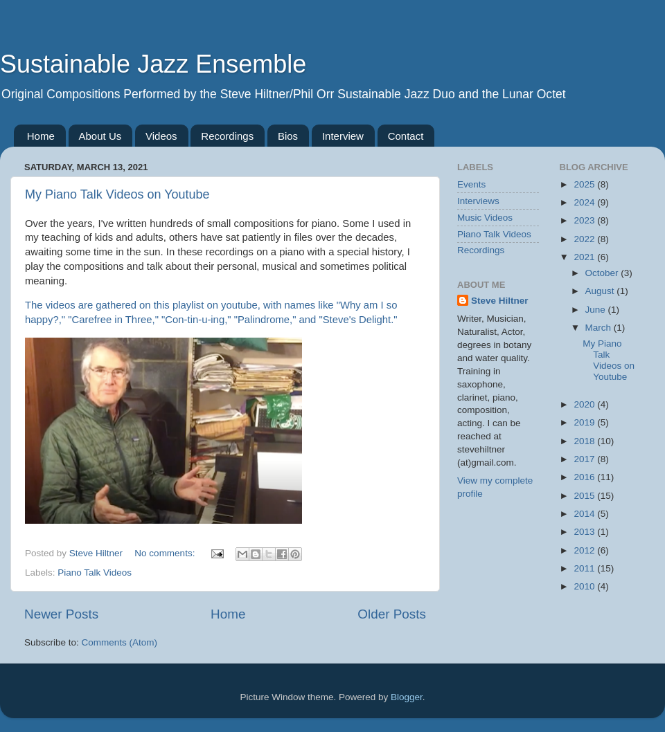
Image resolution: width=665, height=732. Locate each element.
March (599, 327)
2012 (585, 550)
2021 (585, 257)
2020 (585, 404)
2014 (585, 514)
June (596, 309)
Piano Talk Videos (94, 572)
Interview (343, 136)
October (603, 273)
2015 (585, 496)
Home (41, 136)
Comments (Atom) (120, 642)
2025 (585, 184)
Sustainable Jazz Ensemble (153, 64)
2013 (585, 532)
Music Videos (485, 217)
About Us (100, 136)
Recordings (227, 136)
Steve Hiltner (500, 300)
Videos (161, 136)
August (601, 291)
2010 (585, 586)
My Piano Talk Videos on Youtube (117, 194)
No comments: (165, 553)
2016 (585, 477)
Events (471, 184)
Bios (288, 136)
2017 (585, 459)
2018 (585, 441)
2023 (585, 220)
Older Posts (391, 614)
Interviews (478, 201)
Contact (406, 136)
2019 (585, 422)
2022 (585, 239)
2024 (585, 202)
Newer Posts (61, 614)
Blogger (407, 697)
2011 (585, 568)
